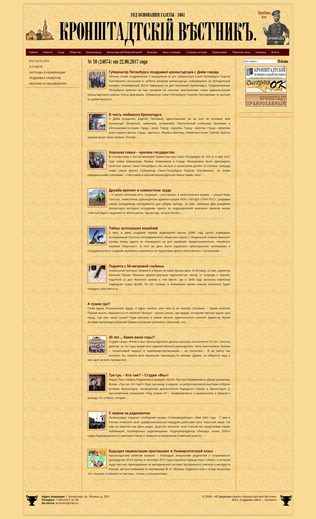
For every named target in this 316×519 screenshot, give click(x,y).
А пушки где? (99, 304)
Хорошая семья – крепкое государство (142, 152)
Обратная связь (241, 52)
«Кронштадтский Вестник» (259, 496)
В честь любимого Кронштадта (135, 114)
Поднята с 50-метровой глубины (136, 266)
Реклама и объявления (47, 83)
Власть (275, 52)
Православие (219, 52)
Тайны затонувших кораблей (133, 228)
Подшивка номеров (45, 78)
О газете (36, 66)
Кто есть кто (39, 61)
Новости (47, 52)
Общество (75, 52)
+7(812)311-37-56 (67, 499)
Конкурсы (260, 52)
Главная (33, 52)
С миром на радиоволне (129, 413)
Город (60, 52)
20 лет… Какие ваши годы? (132, 337)
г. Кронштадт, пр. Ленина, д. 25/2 (87, 496)
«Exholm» (270, 499)
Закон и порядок (171, 52)
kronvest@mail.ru (67, 503)
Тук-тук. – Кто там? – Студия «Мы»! (139, 375)
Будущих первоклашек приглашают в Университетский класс (161, 451)
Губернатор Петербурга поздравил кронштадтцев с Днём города (164, 72)
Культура (152, 52)
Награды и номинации (47, 72)
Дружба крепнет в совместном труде (140, 190)
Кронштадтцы (94, 52)
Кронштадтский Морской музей (124, 52)
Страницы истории (196, 52)
